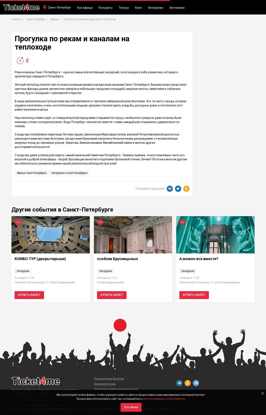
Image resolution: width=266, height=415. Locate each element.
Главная (16, 19)
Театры (124, 7)
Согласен (131, 407)
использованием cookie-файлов (164, 398)
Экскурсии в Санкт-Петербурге (69, 173)
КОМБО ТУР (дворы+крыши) (40, 259)
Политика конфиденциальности (116, 389)
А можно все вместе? (198, 259)
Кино (138, 7)
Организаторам (105, 384)
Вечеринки (155, 7)
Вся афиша (84, 7)
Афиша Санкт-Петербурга (32, 173)
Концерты (105, 7)
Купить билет (29, 295)
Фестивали (177, 7)
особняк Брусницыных (117, 259)
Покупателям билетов (109, 378)
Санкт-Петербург (59, 7)
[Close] (262, 393)
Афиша (54, 19)
